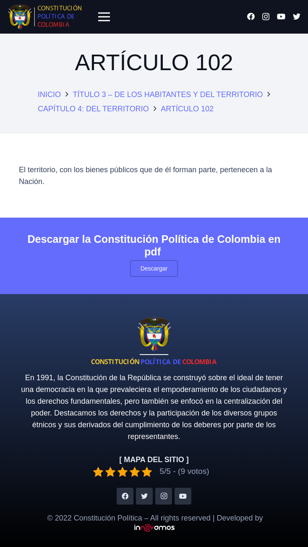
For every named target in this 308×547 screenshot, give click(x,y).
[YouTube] (281, 16)
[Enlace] (44, 16)
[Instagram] (265, 17)
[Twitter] (296, 16)
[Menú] (104, 16)
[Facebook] (251, 16)
